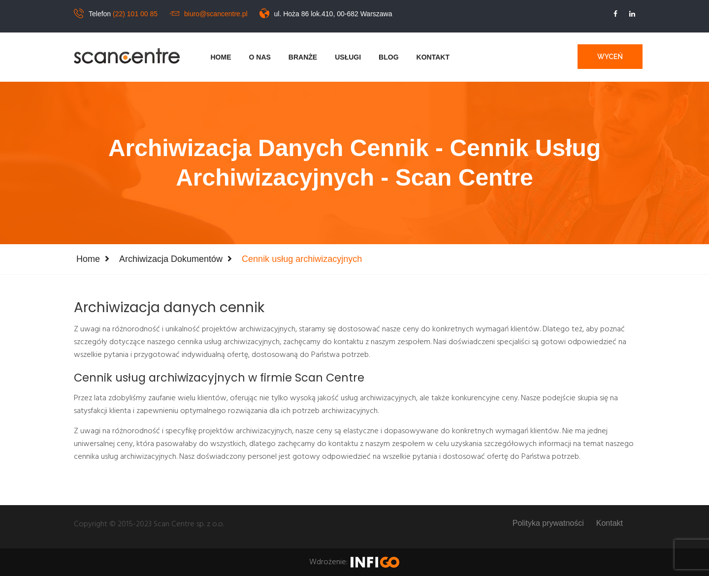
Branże (303, 57)
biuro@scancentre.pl (216, 14)
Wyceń (610, 57)
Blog (388, 57)
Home (221, 57)
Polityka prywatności (548, 523)
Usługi (348, 57)
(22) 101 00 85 (135, 14)
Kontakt (433, 57)
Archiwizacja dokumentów (171, 259)
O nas (260, 57)
